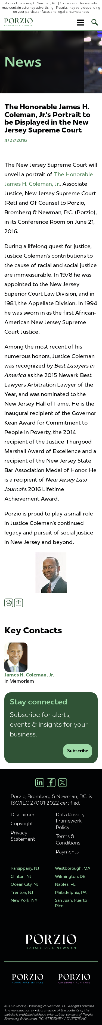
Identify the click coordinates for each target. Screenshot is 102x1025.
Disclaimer (23, 814)
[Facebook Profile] (51, 782)
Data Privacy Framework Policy (70, 820)
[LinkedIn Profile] (39, 782)
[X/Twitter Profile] (62, 782)
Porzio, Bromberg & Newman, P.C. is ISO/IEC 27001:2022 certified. (51, 799)
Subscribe (77, 750)
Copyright (22, 823)
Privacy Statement (23, 836)
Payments (67, 852)
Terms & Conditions (68, 839)
